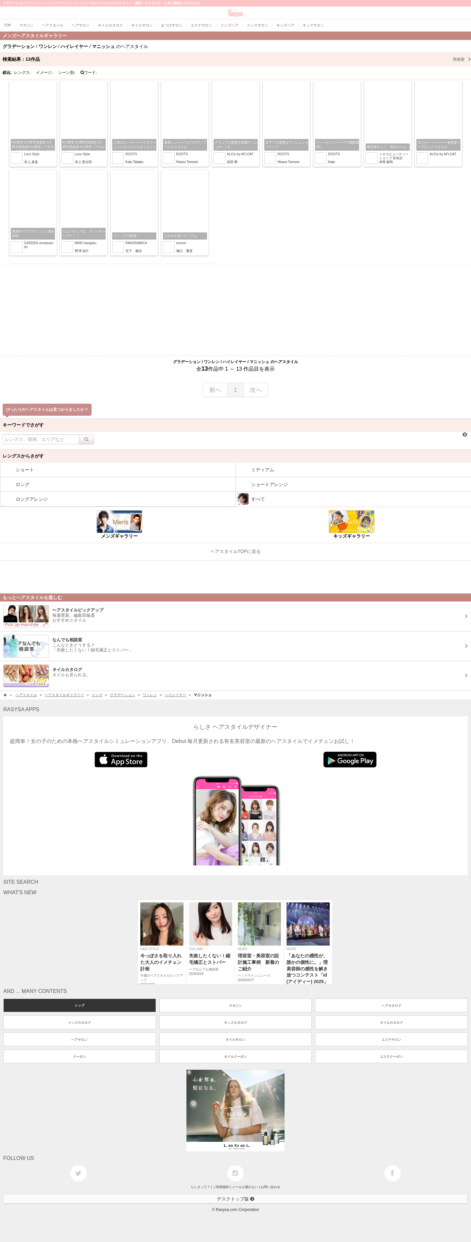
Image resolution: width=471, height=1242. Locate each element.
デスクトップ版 (235, 1198)
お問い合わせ (270, 1187)
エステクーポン (391, 1056)
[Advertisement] (235, 310)
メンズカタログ (79, 1022)
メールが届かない (245, 1187)
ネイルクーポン (235, 1056)
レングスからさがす (23, 456)
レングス (23, 72)
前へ (215, 390)
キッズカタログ (235, 1022)
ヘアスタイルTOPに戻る (235, 551)
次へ (256, 390)
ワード (89, 72)
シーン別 (67, 72)
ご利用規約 (221, 1187)
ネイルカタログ (391, 1022)
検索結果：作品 (237, 59)
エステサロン (391, 1039)
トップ (79, 1005)
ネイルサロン (235, 1039)
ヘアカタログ (391, 1005)
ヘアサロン (79, 1039)
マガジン (235, 1005)
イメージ (45, 72)
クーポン (79, 1056)
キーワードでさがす (23, 425)
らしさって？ (200, 1187)
